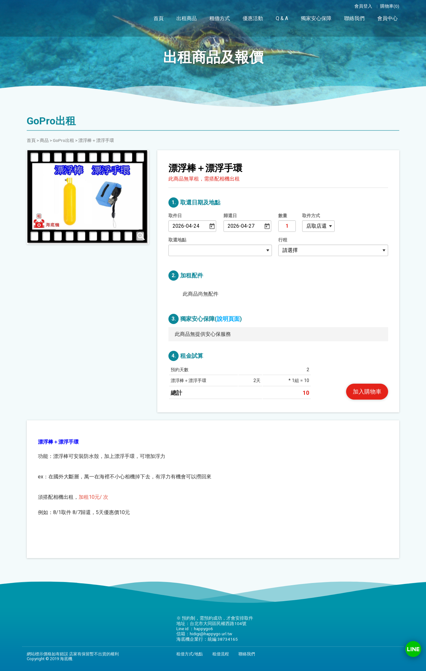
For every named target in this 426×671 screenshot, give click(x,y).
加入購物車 (367, 391)
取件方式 (311, 215)
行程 (282, 240)
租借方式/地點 (189, 654)
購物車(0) (389, 6)
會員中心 (387, 17)
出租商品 (186, 18)
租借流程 (220, 654)
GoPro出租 (63, 140)
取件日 (175, 215)
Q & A (282, 18)
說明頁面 (228, 318)
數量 (282, 215)
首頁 (158, 18)
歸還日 (230, 215)
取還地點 (177, 240)
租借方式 (219, 18)
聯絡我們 (354, 18)
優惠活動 (253, 18)
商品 (44, 140)
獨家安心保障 (316, 18)
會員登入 (363, 6)
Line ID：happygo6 (413, 649)
